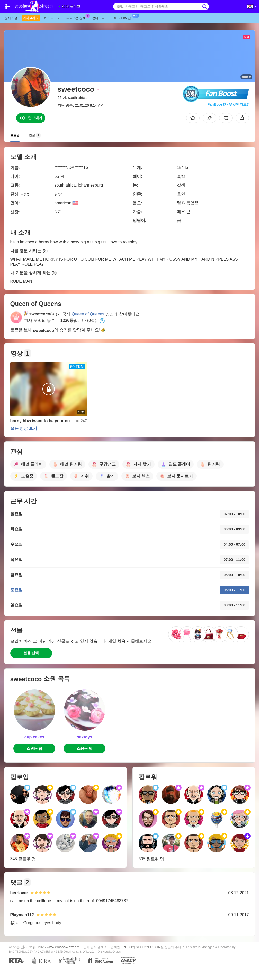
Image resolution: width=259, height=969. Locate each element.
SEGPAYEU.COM (148, 947)
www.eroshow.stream (63, 947)
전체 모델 (11, 18)
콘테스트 (98, 18)
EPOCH (126, 947)
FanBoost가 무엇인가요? (228, 104)
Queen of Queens (88, 314)
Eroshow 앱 (122, 17)
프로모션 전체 (77, 17)
